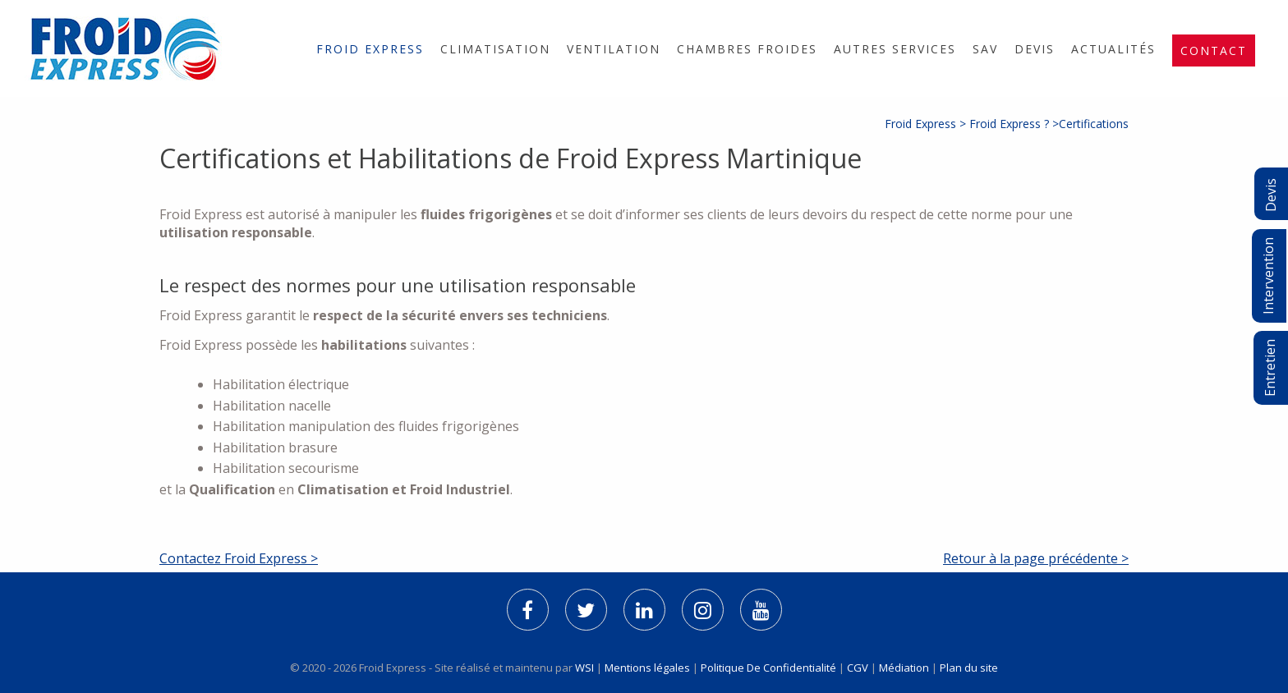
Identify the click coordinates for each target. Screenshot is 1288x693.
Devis (1034, 49)
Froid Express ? (1009, 123)
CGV (857, 667)
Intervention (1268, 275)
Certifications (1094, 123)
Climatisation (495, 49)
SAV (985, 49)
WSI (585, 667)
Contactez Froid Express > (238, 558)
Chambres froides (747, 49)
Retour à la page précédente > (1036, 558)
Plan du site (969, 667)
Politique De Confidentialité (768, 667)
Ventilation (613, 49)
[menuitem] (370, 48)
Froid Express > (927, 123)
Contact (1213, 50)
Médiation (904, 667)
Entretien (1270, 368)
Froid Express (370, 49)
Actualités (1113, 49)
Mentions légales (647, 667)
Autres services (895, 49)
